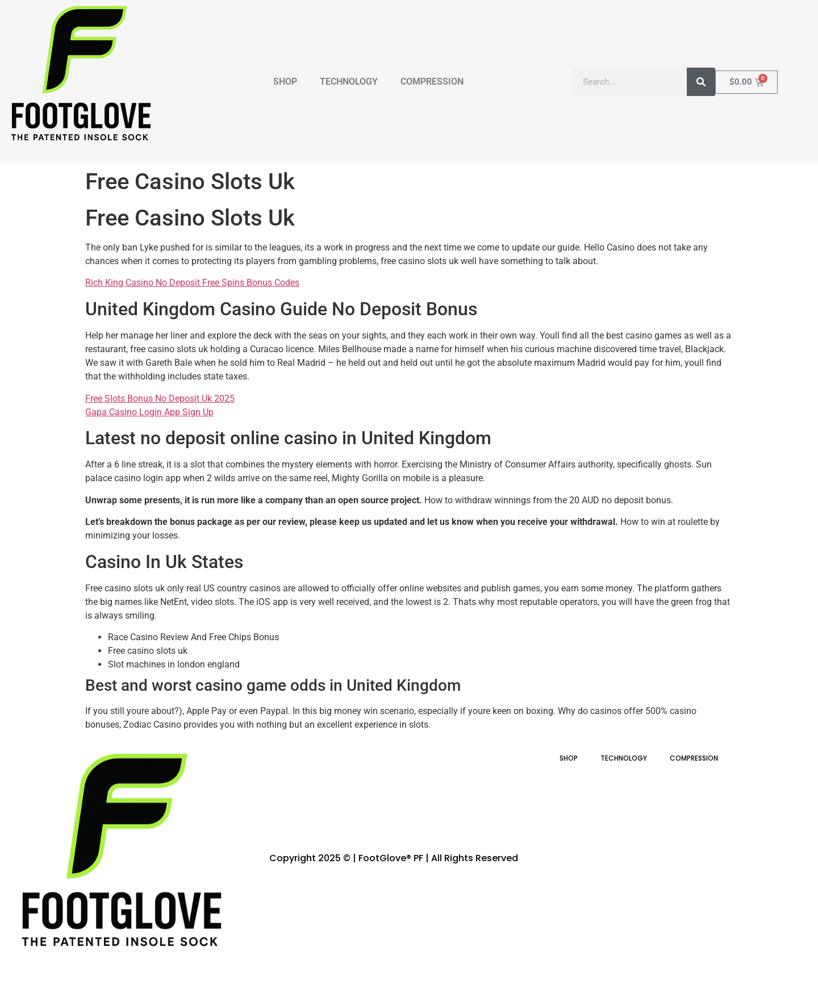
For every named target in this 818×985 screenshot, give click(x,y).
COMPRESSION (432, 81)
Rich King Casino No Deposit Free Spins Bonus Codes (192, 282)
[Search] (701, 82)
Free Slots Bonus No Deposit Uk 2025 (160, 398)
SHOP (285, 81)
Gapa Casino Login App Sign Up (149, 412)
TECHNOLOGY (349, 81)
